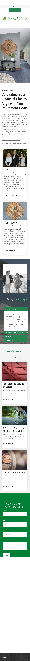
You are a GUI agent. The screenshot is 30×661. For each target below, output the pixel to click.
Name (5, 510)
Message (6, 541)
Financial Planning (10, 311)
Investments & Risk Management (15, 335)
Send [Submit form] (6, 555)
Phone (5, 531)
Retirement (8, 339)
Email (4, 520)
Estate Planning (10, 342)
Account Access (15, 10)
